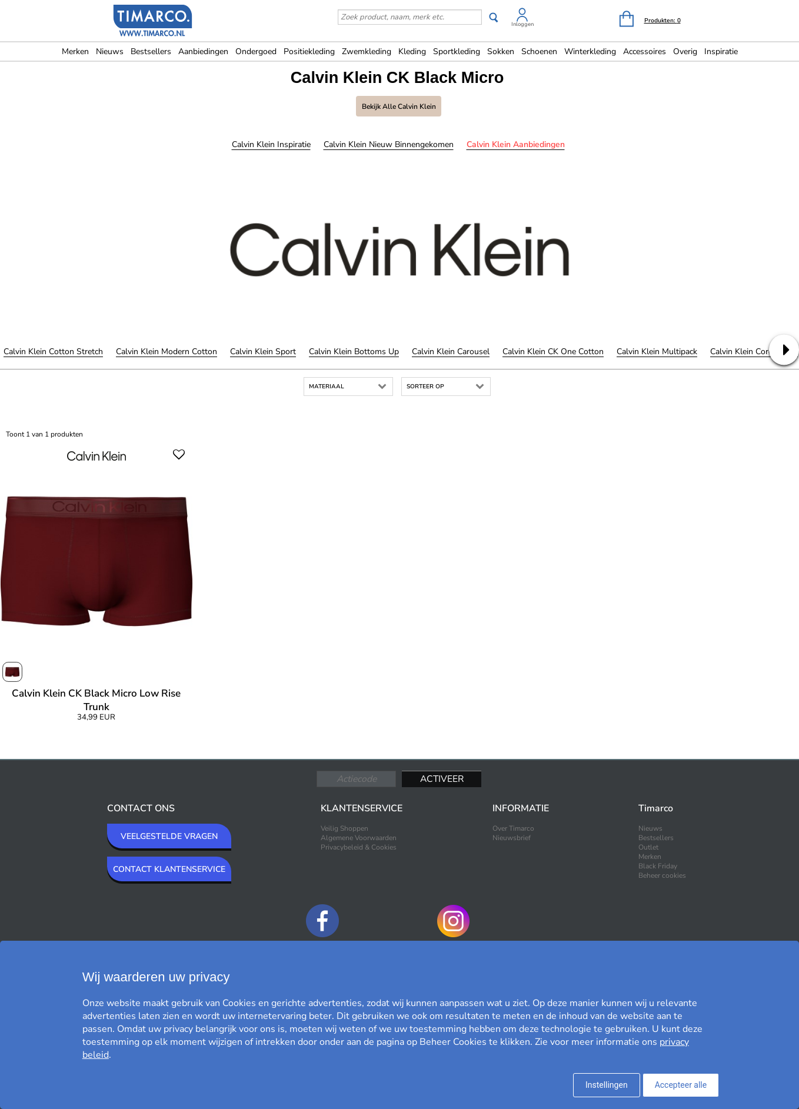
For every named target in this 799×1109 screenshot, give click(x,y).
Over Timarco (513, 828)
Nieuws (110, 51)
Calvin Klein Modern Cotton (166, 351)
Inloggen (522, 24)
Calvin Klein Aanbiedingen (516, 144)
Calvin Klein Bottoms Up (354, 351)
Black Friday (657, 866)
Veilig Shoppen (344, 828)
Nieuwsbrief (511, 837)
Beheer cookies (662, 875)
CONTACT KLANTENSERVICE (169, 869)
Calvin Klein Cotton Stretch (53, 351)
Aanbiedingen (203, 51)
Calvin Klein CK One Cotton (553, 351)
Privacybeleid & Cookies (359, 847)
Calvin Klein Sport (263, 351)
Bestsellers (151, 51)
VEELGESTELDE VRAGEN (169, 836)
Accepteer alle (681, 1085)
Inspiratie (721, 51)
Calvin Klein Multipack (657, 351)
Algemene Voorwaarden (359, 837)
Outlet (648, 847)
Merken (75, 51)
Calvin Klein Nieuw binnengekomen (389, 144)
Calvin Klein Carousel (451, 351)
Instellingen (606, 1085)
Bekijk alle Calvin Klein (399, 106)
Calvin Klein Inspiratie (271, 144)
